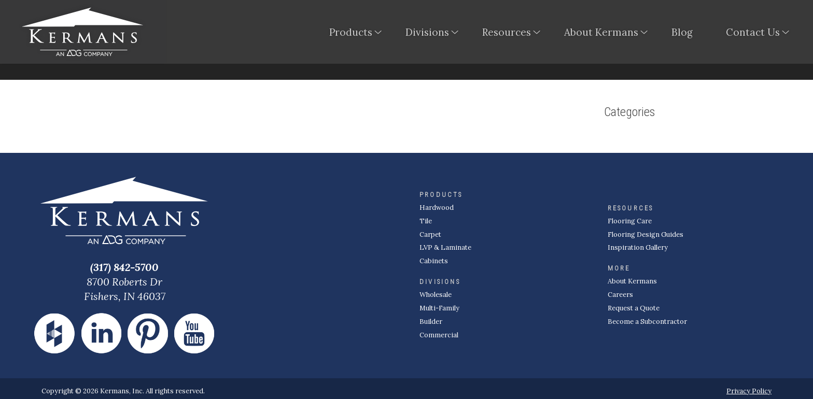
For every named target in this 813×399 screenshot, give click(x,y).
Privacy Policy (749, 391)
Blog (682, 33)
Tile (425, 221)
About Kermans (601, 33)
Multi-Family (439, 308)
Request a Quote (634, 308)
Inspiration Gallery (638, 247)
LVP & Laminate (445, 247)
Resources (506, 33)
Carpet (430, 234)
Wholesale (435, 294)
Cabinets (433, 260)
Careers (620, 294)
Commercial (438, 335)
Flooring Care (630, 221)
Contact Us (753, 33)
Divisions (427, 33)
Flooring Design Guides (645, 234)
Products (350, 33)
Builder (430, 321)
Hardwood (436, 207)
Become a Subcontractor (647, 321)
